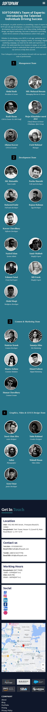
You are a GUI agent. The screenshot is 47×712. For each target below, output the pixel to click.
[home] (9, 4)
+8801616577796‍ (13, 553)
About (3, 700)
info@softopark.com (15, 555)
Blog (3, 702)
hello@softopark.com (16, 549)
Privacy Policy (6, 710)
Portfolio (5, 705)
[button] (44, 3)
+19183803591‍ (12, 546)
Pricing (4, 708)
